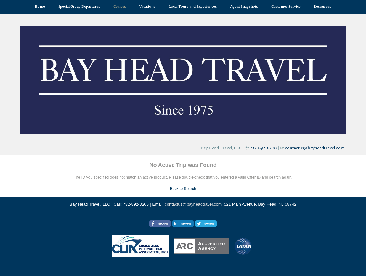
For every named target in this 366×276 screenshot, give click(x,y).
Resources (322, 6)
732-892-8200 (263, 148)
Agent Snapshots (244, 6)
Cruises (119, 6)
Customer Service (286, 6)
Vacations (147, 6)
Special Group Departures (79, 6)
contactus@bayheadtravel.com (314, 148)
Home (40, 6)
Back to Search (183, 188)
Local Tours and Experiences (193, 6)
